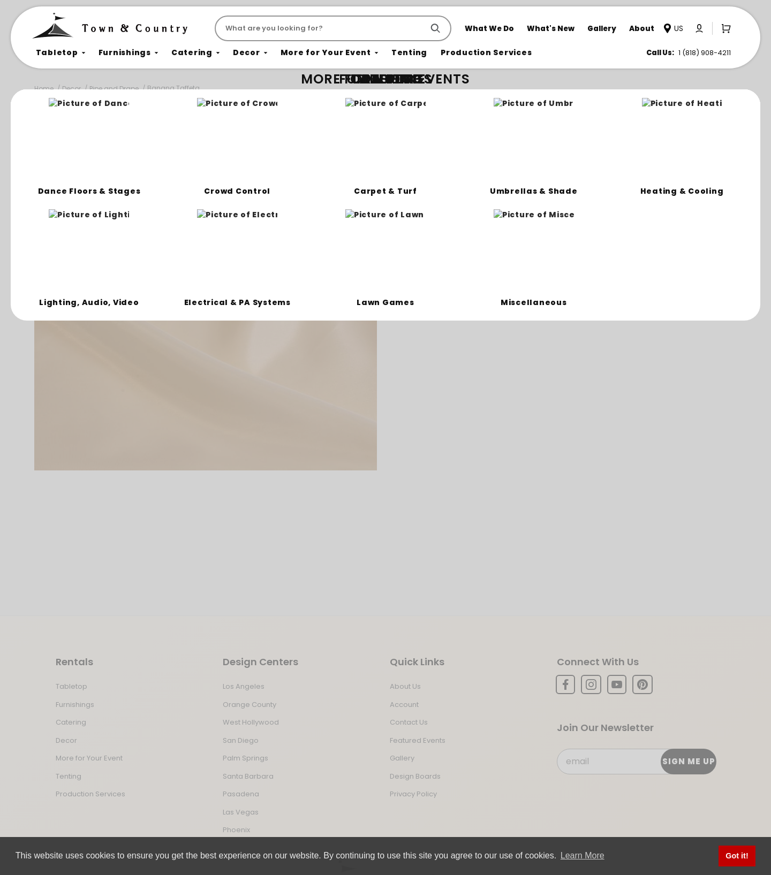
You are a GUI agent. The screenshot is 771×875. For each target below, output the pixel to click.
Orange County (249, 704)
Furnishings (75, 704)
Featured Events (417, 740)
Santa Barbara (248, 776)
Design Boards (415, 776)
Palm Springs (245, 758)
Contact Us (409, 722)
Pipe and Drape (114, 88)
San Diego (241, 740)
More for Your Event (89, 758)
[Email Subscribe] (636, 761)
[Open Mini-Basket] (724, 28)
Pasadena (241, 794)
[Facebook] (565, 684)
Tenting (68, 776)
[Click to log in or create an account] (699, 28)
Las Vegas (241, 812)
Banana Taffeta (173, 88)
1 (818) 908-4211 (704, 53)
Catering (71, 722)
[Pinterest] (642, 684)
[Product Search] (321, 28)
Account (404, 704)
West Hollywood (251, 722)
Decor (71, 88)
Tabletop (71, 686)
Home (44, 88)
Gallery (402, 758)
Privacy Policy (413, 794)
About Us (405, 686)
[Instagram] (591, 684)
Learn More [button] (582, 855)
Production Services (90, 794)
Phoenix (236, 830)
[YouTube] (616, 684)
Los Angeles (243, 686)
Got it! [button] (736, 855)
